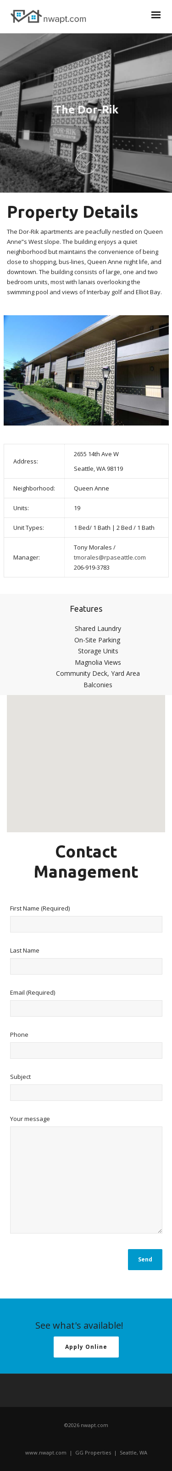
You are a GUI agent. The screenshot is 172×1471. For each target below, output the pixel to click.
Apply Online (86, 1347)
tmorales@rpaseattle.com (110, 557)
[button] (86, 755)
